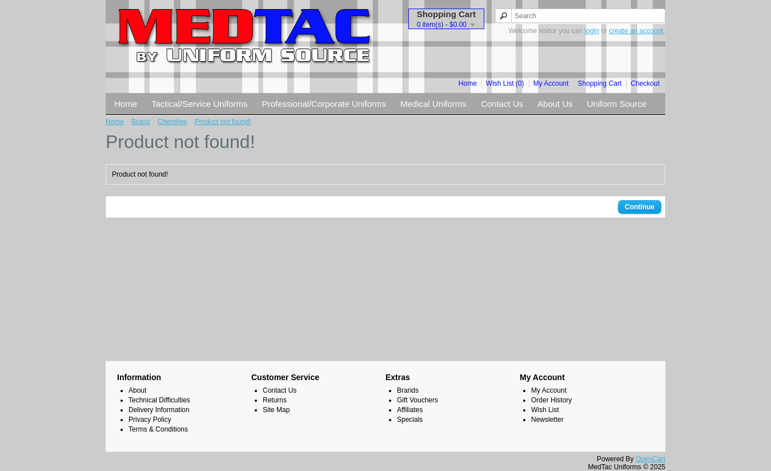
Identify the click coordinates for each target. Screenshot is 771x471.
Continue (639, 207)
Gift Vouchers (417, 400)
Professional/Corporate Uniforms (324, 104)
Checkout (645, 83)
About (137, 390)
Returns (275, 400)
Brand (140, 122)
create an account (636, 31)
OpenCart (650, 459)
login (592, 31)
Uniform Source (616, 104)
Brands (408, 390)
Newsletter (547, 420)
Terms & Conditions (158, 429)
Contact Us (502, 104)
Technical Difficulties (159, 400)
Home (468, 83)
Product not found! (223, 122)
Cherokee (172, 122)
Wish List (545, 410)
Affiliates (410, 410)
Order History (551, 400)
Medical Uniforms (433, 104)
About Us (555, 104)
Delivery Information (159, 410)
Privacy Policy (149, 420)
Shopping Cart (600, 83)
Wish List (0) (505, 83)
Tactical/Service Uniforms (199, 104)
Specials (410, 420)
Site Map (276, 410)
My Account (551, 83)
